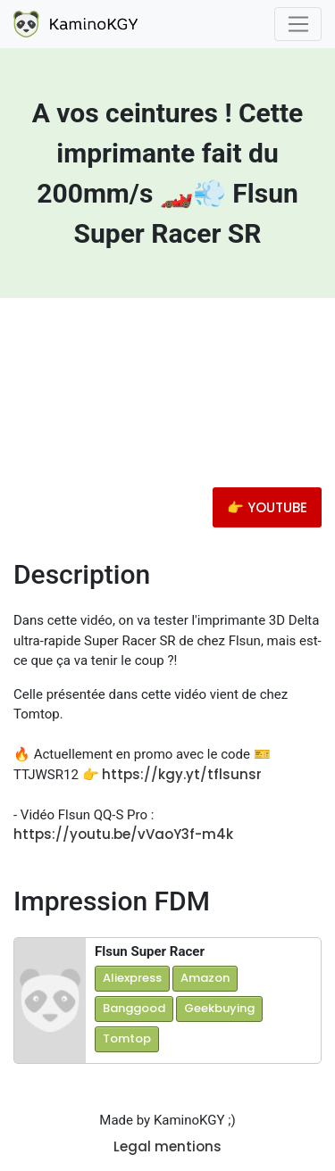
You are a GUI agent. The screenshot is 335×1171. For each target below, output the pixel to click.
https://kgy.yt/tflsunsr (182, 774)
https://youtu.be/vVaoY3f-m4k (123, 834)
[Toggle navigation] (298, 24)
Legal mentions (167, 1146)
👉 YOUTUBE (267, 507)
